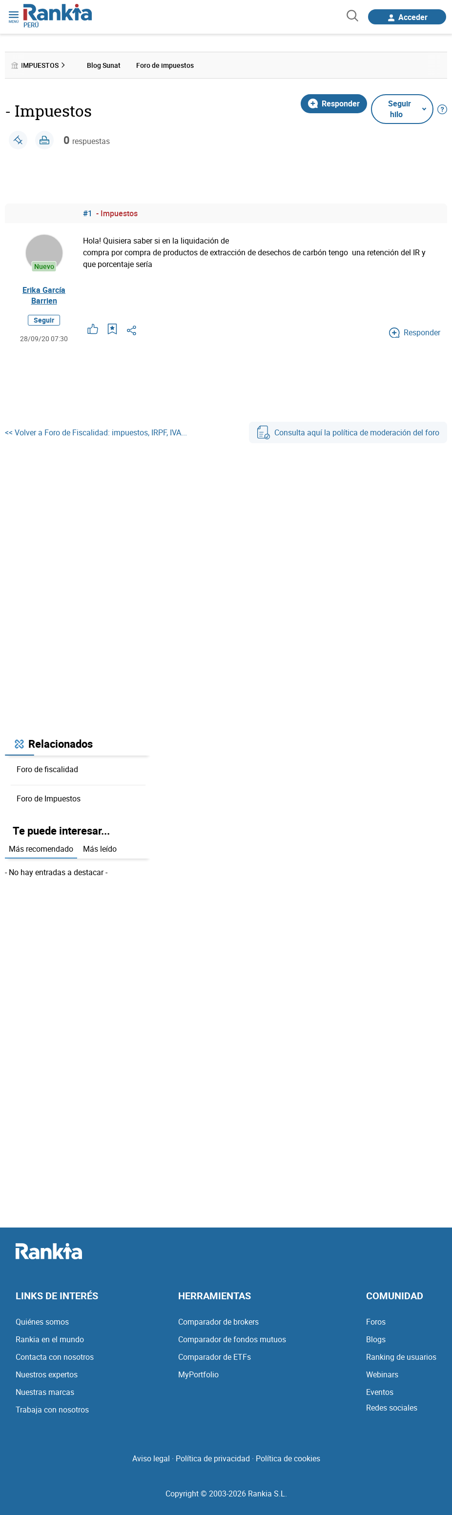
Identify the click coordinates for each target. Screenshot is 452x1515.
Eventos (379, 1392)
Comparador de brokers (218, 1321)
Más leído (100, 848)
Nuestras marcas (45, 1392)
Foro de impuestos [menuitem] (165, 65)
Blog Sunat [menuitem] (104, 65)
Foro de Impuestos (49, 798)
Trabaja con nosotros (52, 1409)
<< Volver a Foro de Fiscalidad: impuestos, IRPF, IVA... (96, 432)
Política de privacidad (213, 1458)
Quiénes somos (42, 1321)
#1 (87, 213)
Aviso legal (151, 1458)
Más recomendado (41, 848)
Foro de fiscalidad (47, 769)
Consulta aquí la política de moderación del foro (348, 432)
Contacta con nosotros (55, 1356)
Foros (376, 1321)
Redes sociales (391, 1407)
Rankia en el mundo (50, 1339)
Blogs (376, 1339)
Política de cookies (288, 1458)
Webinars (382, 1374)
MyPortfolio (198, 1374)
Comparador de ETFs (214, 1356)
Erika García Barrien (43, 295)
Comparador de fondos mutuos (232, 1339)
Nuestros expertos (47, 1374)
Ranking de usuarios (401, 1356)
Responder (334, 103)
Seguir (44, 320)
